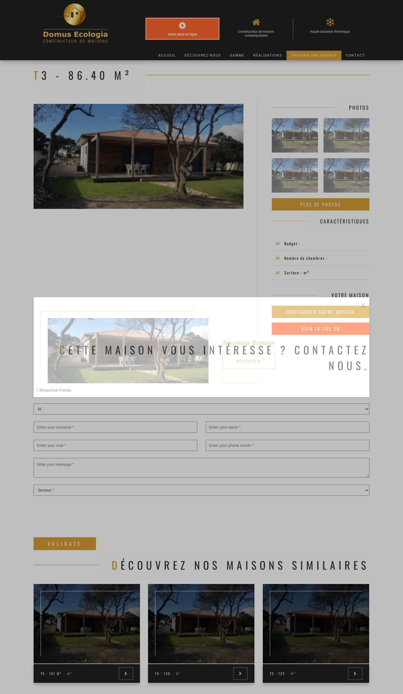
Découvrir (249, 361)
